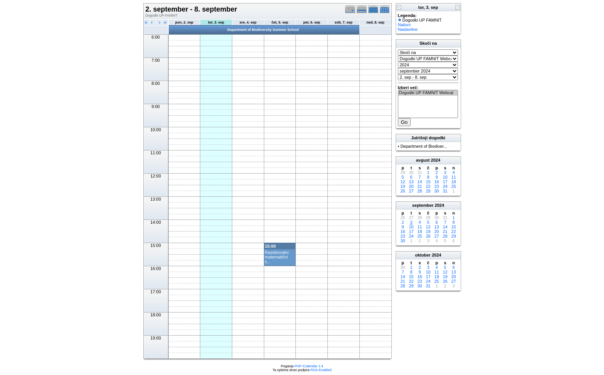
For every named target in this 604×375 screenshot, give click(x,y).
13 (411, 181)
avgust (423, 160)
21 (419, 186)
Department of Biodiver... (423, 146)
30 (436, 191)
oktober (423, 255)
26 (402, 191)
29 (428, 191)
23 (436, 186)
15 (428, 181)
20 (411, 186)
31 (445, 191)
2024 (435, 160)
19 (402, 186)
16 (436, 181)
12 (402, 181)
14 (419, 181)
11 (453, 177)
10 (445, 177)
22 (428, 186)
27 (411, 191)
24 (445, 186)
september (423, 205)
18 (453, 181)
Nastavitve (408, 29)
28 (419, 191)
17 (445, 181)
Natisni (404, 24)
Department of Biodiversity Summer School (263, 30)
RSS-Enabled (321, 370)
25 (453, 186)
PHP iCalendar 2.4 (309, 366)
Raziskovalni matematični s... (277, 257)
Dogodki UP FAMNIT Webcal (428, 93)
